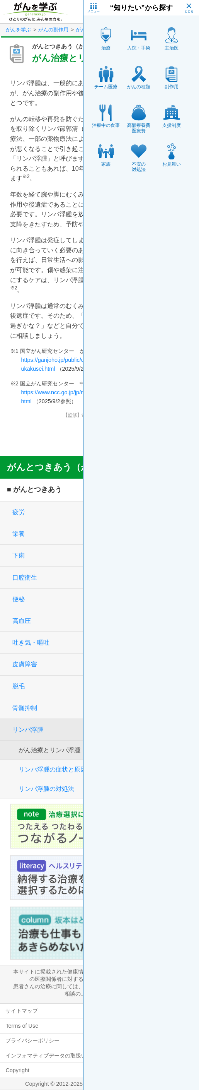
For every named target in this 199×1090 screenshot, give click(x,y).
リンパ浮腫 (27, 729)
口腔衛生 (24, 577)
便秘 (18, 599)
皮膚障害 (24, 664)
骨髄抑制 (24, 708)
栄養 (18, 533)
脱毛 (18, 686)
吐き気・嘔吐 (30, 642)
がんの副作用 (53, 30)
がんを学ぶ (18, 30)
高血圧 (21, 621)
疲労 (18, 512)
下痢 (18, 555)
